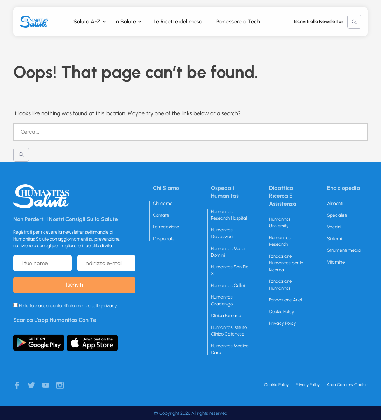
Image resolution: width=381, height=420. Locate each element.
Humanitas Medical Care (230, 349)
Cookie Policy (281, 311)
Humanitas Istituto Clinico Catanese (229, 331)
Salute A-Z (86, 21)
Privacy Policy (282, 323)
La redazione (166, 226)
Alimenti (335, 203)
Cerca (354, 22)
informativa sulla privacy (92, 305)
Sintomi (334, 238)
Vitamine (336, 262)
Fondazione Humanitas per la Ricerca (286, 262)
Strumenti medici (344, 250)
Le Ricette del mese (178, 21)
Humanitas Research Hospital (229, 215)
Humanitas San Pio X (229, 270)
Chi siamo (162, 203)
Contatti (161, 215)
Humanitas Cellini (228, 285)
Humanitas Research (280, 241)
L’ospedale (163, 238)
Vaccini (334, 226)
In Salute (125, 21)
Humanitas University (280, 222)
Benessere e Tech (238, 21)
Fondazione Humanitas (280, 285)
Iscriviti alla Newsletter (318, 21)
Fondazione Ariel (285, 299)
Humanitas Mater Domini (228, 252)
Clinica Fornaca (226, 315)
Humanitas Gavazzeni (222, 233)
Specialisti (337, 215)
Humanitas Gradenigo (222, 300)
